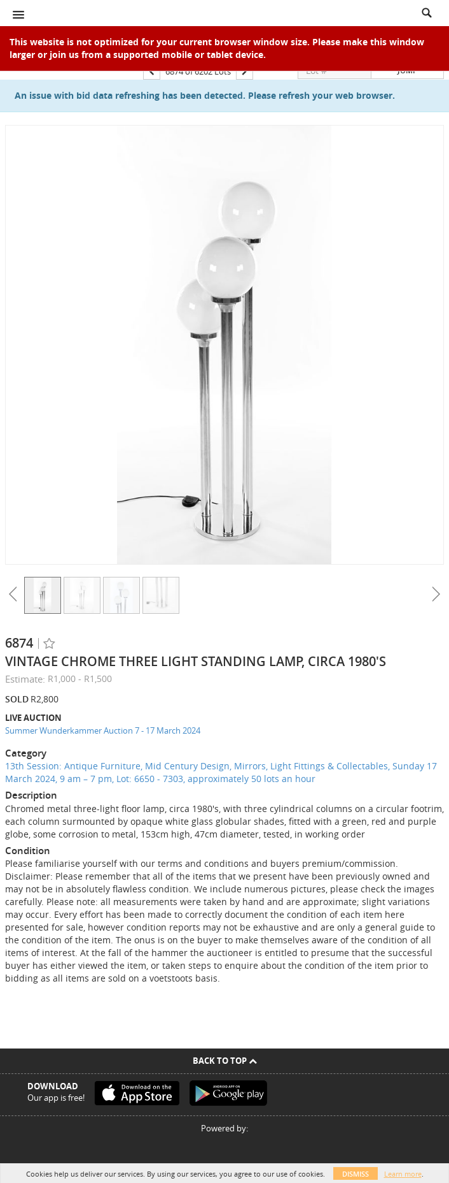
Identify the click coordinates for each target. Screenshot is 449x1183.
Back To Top (225, 1060)
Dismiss (355, 1174)
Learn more (403, 1174)
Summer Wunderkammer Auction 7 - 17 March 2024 (102, 730)
